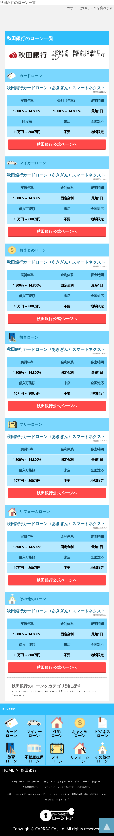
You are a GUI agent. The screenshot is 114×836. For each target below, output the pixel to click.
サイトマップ (62, 799)
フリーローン (74, 691)
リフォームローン (89, 691)
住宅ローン (49, 781)
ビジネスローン (82, 781)
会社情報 (49, 799)
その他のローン (18, 695)
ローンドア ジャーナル (58, 794)
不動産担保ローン (31, 786)
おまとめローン (51, 691)
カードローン (24, 691)
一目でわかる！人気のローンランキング (26, 794)
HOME (8, 770)
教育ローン (63, 691)
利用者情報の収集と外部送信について (89, 794)
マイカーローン (37, 691)
